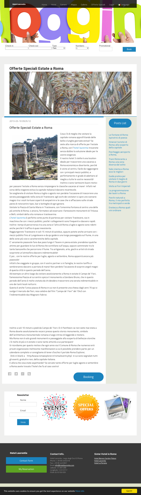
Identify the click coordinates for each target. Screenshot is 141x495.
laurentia (83, 147)
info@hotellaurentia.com (64, 465)
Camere (63, 4)
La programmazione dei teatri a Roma (119, 192)
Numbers (82, 47)
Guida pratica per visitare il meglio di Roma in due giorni (118, 178)
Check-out (35, 47)
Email (23, 410)
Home (44, 4)
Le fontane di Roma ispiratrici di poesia (118, 136)
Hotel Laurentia (100, 460)
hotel (76, 147)
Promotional (105, 48)
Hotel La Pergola (100, 463)
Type (58, 47)
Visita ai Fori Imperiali (119, 186)
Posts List (120, 123)
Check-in (11, 47)
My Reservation (26, 469)
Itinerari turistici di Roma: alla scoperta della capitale (118, 144)
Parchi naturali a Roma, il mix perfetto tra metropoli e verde (119, 200)
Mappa (74, 4)
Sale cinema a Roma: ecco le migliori (119, 170)
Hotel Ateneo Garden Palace (105, 458)
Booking (88, 377)
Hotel (53, 4)
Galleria (84, 4)
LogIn (111, 4)
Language (123, 4)
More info (79, 491)
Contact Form (26, 460)
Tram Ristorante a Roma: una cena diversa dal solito (118, 161)
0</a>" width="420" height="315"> (28, 309)
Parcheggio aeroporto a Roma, (119, 153)
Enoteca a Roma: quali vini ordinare (119, 209)
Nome (23, 400)
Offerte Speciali (98, 4)
